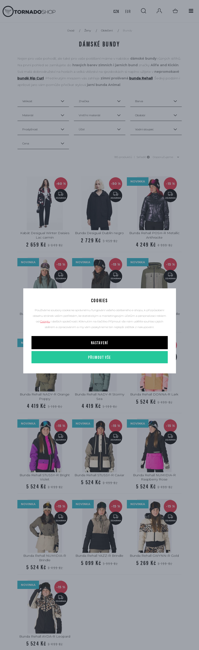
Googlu (45, 321)
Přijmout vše (99, 357)
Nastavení (99, 342)
